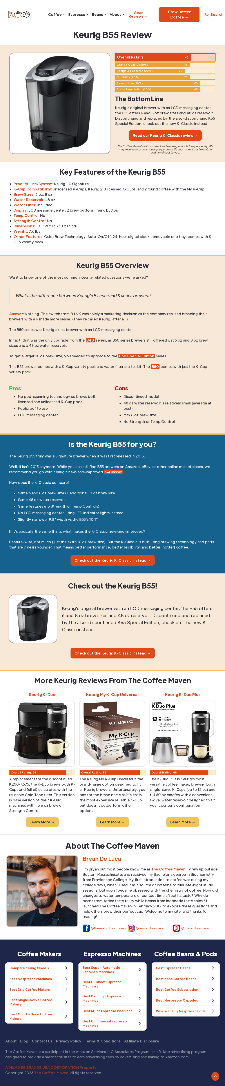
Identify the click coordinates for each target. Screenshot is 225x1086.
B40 (90, 340)
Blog (24, 1041)
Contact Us (42, 1041)
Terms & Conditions (103, 1041)
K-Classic (113, 472)
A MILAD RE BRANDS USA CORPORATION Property (50, 1067)
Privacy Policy (68, 1041)
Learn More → (42, 822)
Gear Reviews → (138, 14)
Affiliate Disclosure (141, 1041)
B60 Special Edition (136, 356)
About (11, 1041)
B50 (155, 366)
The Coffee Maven (51, 1072)
